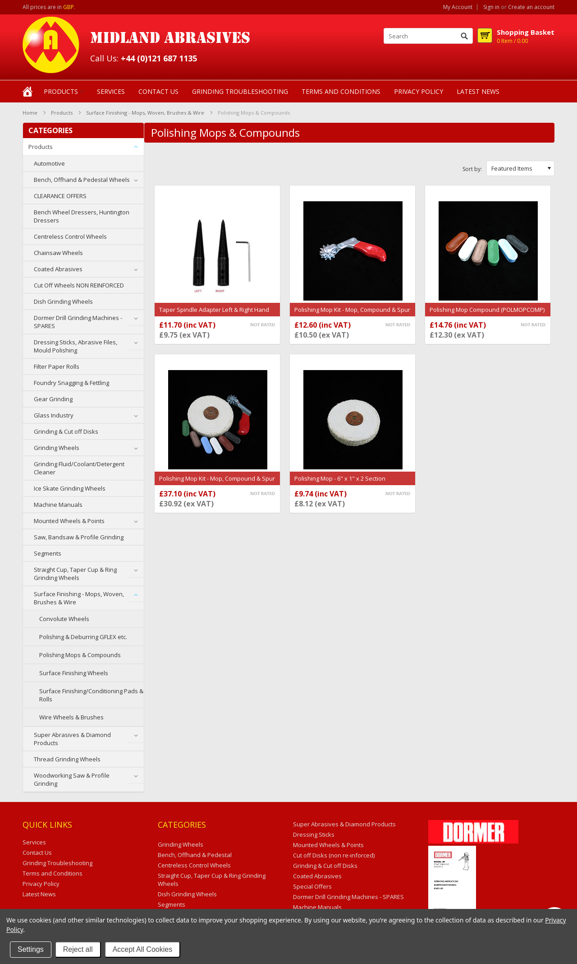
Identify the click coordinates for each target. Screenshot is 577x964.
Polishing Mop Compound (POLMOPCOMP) (487, 310)
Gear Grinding (53, 399)
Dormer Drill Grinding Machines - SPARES (78, 322)
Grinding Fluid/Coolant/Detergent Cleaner (79, 468)
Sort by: (472, 169)
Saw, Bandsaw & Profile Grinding (79, 537)
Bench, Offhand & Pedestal (195, 855)
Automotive (49, 163)
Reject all (78, 949)
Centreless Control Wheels (70, 236)
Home (30, 112)
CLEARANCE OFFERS (60, 196)
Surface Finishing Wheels (73, 673)
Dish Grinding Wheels (63, 301)
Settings (31, 949)
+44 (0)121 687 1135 (159, 58)
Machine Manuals (58, 505)
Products (61, 91)
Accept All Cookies (143, 949)
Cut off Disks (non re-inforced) (334, 855)
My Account (457, 7)
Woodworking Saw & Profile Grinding (72, 779)
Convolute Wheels (64, 619)
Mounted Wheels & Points (69, 521)
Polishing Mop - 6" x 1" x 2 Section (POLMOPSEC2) (339, 482)
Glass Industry (53, 415)
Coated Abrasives (58, 269)
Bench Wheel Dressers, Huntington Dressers (81, 216)
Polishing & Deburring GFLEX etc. (83, 637)
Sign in (491, 7)
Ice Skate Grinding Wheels (69, 488)
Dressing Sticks (313, 834)
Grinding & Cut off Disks (66, 431)
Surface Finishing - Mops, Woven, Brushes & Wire (145, 112)
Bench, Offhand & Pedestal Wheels (82, 180)
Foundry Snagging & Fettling (71, 383)
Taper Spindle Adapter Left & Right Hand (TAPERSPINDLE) (214, 314)
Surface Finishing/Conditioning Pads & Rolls (91, 695)
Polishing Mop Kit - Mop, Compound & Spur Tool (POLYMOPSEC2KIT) (217, 482)
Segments (47, 553)
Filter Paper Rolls (56, 366)
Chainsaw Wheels (58, 253)
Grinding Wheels (56, 448)
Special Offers (312, 886)
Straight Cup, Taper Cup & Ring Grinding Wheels (75, 573)
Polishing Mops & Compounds (80, 655)
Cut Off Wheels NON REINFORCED (79, 285)
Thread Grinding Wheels (67, 759)
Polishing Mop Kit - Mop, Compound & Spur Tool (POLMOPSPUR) (352, 314)
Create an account (531, 7)
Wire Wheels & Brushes (71, 717)
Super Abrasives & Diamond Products (72, 739)
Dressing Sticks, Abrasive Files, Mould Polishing (75, 346)
